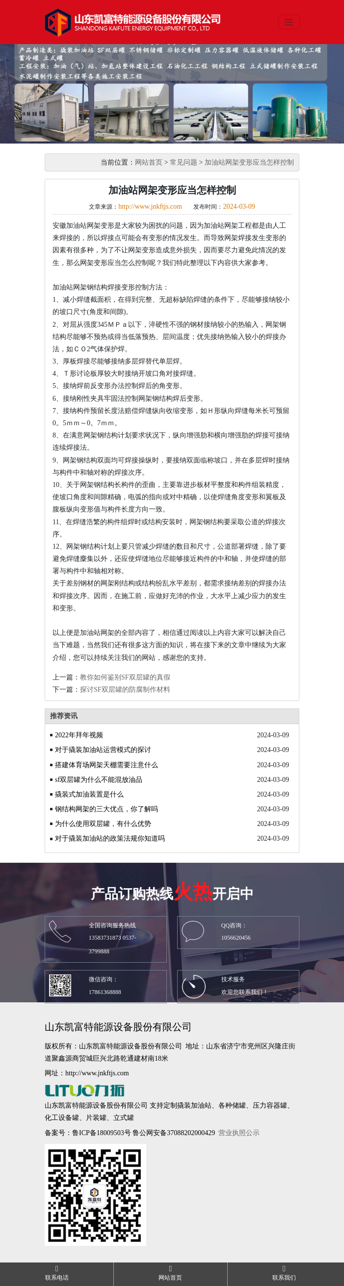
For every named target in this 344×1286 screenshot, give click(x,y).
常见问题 (183, 162)
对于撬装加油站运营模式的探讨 (103, 749)
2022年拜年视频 (79, 735)
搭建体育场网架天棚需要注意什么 (106, 765)
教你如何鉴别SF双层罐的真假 (125, 677)
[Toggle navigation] (289, 22)
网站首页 (148, 162)
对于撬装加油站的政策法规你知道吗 (110, 838)
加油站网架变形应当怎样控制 (249, 162)
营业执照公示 (239, 1133)
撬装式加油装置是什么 (89, 794)
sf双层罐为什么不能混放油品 (98, 779)
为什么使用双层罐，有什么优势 (103, 823)
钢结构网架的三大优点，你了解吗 (106, 809)
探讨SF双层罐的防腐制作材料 (125, 689)
